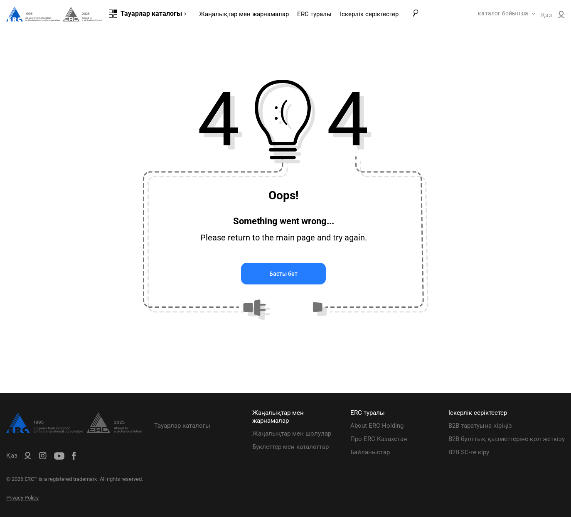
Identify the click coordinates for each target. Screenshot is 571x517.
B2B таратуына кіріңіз (480, 425)
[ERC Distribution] (74, 431)
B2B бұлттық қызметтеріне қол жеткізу (506, 439)
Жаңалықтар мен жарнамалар (244, 14)
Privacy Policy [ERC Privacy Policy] (22, 498)
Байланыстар (370, 452)
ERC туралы (314, 14)
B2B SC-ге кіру (468, 452)
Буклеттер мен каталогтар (290, 447)
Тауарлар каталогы (182, 425)
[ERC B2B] (561, 16)
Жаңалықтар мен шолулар (291, 433)
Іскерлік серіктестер (369, 14)
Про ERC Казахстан (378, 439)
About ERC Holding (377, 425)
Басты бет (283, 273)
